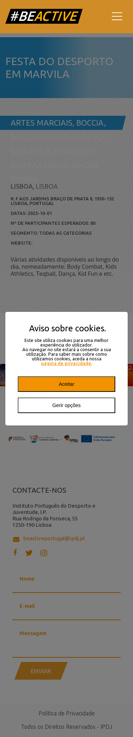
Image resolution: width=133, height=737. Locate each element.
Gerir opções (66, 405)
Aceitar (66, 384)
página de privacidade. (66, 363)
